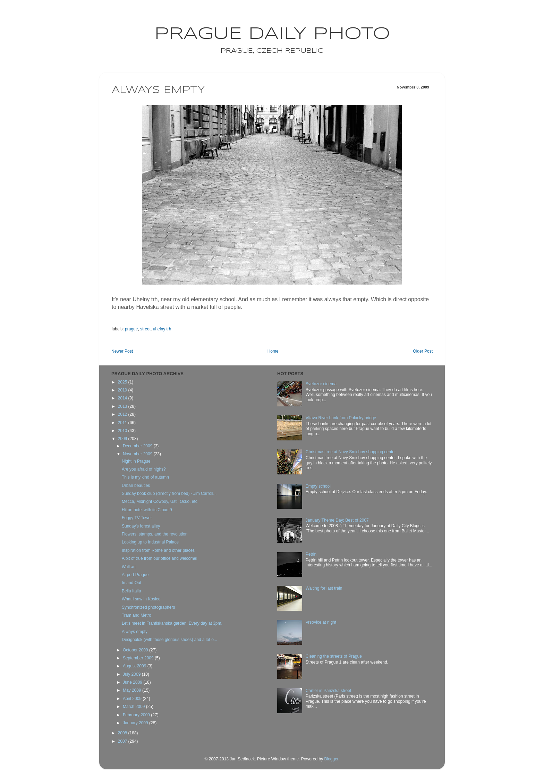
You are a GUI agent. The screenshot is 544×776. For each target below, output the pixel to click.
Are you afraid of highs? (144, 469)
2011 (123, 422)
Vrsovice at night (321, 622)
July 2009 (132, 674)
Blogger (331, 759)
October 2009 (136, 650)
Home (273, 351)
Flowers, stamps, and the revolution (154, 534)
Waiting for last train (324, 588)
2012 (123, 414)
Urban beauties (136, 485)
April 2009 (133, 698)
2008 (123, 733)
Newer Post (122, 351)
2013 (123, 406)
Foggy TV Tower (137, 517)
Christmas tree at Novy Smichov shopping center (351, 451)
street (145, 329)
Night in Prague (136, 461)
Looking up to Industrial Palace (150, 542)
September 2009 (139, 658)
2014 (123, 398)
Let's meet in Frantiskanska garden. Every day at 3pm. (172, 623)
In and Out (131, 582)
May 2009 (132, 690)
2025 (123, 382)
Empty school (318, 486)
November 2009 (138, 454)
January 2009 (136, 722)
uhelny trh (162, 329)
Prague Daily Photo (272, 34)
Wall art (129, 566)
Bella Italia (131, 591)
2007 (123, 741)
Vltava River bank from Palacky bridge (341, 417)
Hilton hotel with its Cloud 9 (147, 509)
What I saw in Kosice (141, 599)
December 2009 (138, 446)
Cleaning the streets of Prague (334, 656)
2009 (123, 438)
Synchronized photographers (148, 607)
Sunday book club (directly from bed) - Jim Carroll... (169, 493)
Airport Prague (135, 574)
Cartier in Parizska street (328, 690)
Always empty (134, 631)
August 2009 (135, 666)
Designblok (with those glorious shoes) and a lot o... (169, 639)
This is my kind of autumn (145, 477)
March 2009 (134, 706)
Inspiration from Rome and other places (158, 550)
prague (131, 329)
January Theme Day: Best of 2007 (337, 520)
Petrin (311, 554)
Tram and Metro (136, 615)
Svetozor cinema (321, 383)
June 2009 (133, 682)
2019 (123, 390)
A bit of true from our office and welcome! (159, 558)
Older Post (423, 351)
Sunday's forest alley (141, 526)
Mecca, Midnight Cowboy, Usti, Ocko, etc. (160, 501)
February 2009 (137, 714)
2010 (123, 430)
